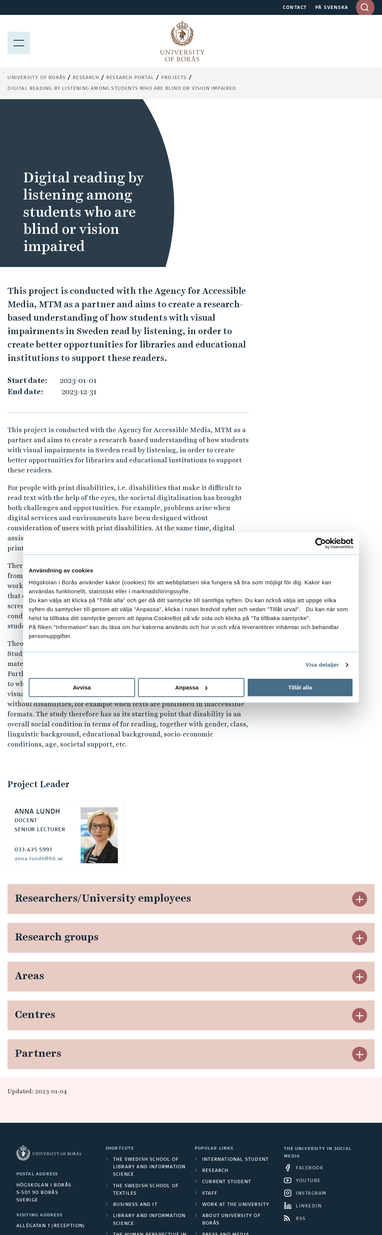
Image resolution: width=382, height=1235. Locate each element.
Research (86, 78)
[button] (359, 740)
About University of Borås (231, 1061)
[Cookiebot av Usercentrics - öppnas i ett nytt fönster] (320, 543)
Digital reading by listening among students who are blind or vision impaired (121, 88)
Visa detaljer (322, 665)
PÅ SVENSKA (331, 7)
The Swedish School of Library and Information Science (149, 1009)
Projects (174, 78)
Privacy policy (223, 1099)
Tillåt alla (300, 687)
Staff (209, 1035)
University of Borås (36, 78)
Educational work (139, 1095)
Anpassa (191, 687)
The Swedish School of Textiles (146, 1031)
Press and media (225, 1077)
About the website (228, 1088)
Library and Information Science (149, 1061)
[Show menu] (18, 41)
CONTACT (295, 7)
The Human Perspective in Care (150, 1080)
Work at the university (235, 1046)
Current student (226, 1024)
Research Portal (130, 78)
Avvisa (82, 687)
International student (235, 1001)
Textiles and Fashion (143, 1118)
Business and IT (135, 1046)
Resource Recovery (140, 1107)
